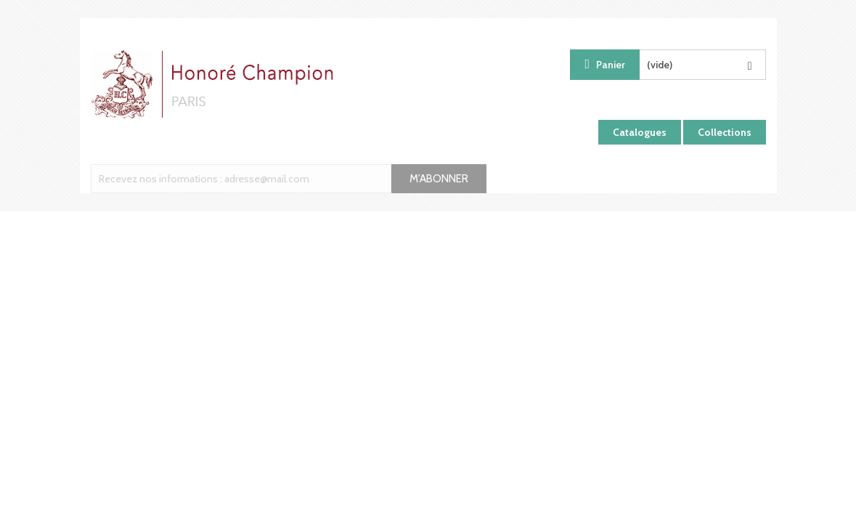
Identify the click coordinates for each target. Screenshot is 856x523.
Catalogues (640, 132)
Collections (724, 132)
